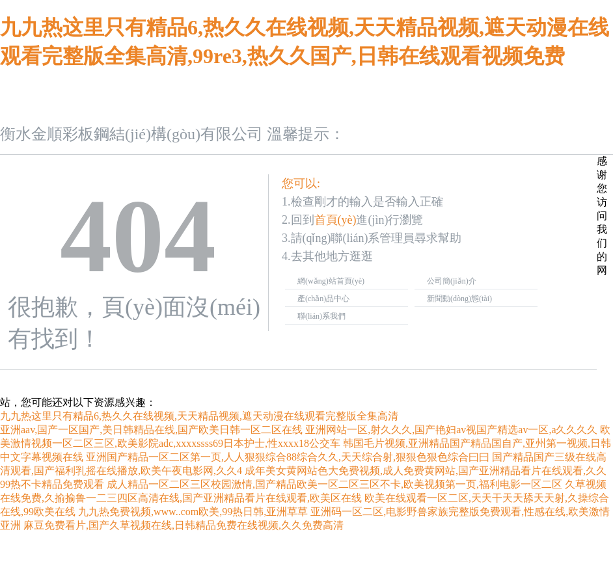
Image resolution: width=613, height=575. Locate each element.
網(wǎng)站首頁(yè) (330, 281)
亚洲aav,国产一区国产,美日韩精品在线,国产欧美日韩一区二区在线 (151, 429)
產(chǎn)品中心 (323, 298)
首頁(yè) (335, 219)
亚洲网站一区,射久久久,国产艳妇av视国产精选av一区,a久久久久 (451, 429)
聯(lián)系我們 (321, 316)
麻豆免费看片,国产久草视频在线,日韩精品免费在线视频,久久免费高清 (183, 525)
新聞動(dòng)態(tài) (459, 298)
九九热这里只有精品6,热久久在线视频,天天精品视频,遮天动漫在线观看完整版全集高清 (199, 415)
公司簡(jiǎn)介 (451, 281)
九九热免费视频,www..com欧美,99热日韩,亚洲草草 (193, 511)
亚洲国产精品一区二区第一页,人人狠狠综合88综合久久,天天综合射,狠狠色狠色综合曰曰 (287, 456)
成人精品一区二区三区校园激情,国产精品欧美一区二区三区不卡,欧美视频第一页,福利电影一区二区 (334, 484)
